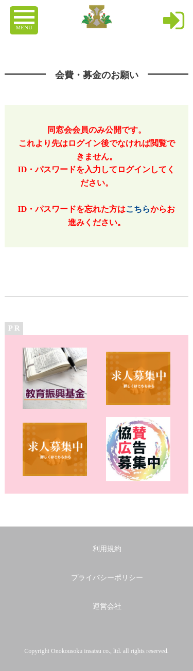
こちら (138, 209)
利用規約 (107, 549)
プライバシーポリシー (107, 578)
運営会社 (107, 606)
